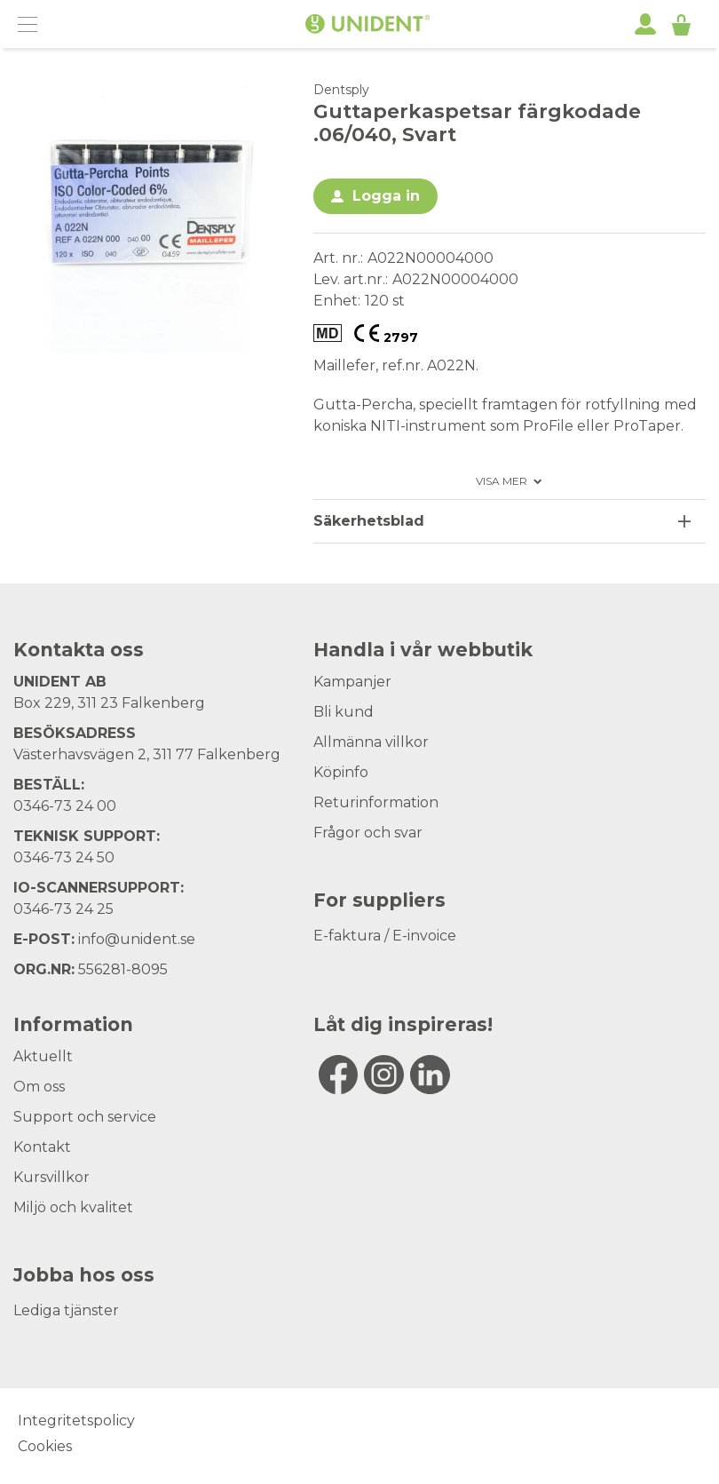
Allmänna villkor (371, 742)
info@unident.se (136, 939)
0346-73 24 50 (64, 857)
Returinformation (376, 802)
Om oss (39, 1086)
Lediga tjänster (66, 1310)
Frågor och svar (368, 832)
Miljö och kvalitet (73, 1207)
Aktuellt (43, 1056)
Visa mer (501, 481)
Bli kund (343, 711)
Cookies (45, 1446)
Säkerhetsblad (368, 520)
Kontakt (42, 1147)
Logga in (386, 195)
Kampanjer (352, 681)
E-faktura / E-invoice (384, 935)
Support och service (84, 1116)
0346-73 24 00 (64, 806)
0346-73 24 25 (63, 909)
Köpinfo (340, 772)
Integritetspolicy (76, 1420)
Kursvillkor (51, 1177)
